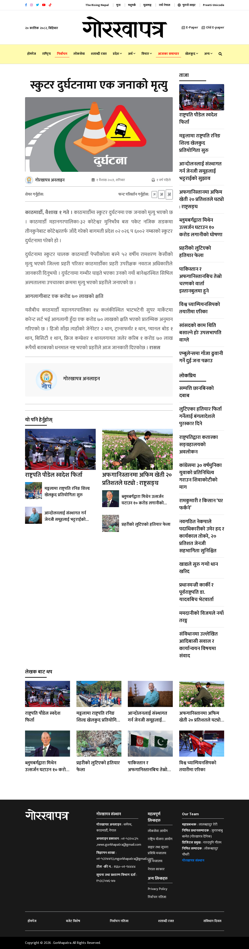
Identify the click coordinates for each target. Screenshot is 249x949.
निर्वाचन (62, 54)
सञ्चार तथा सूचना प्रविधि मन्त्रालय (158, 850)
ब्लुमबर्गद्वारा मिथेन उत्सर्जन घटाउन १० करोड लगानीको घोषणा (143, 503)
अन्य (208, 54)
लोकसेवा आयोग (158, 831)
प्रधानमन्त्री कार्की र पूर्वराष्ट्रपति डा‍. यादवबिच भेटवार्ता (196, 592)
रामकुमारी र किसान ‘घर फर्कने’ (201, 504)
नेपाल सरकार (156, 869)
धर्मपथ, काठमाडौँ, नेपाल (114, 827)
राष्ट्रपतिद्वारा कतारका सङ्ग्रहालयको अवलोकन (198, 444)
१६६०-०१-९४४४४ (125, 867)
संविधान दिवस (212, 921)
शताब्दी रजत (99, 54)
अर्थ (131, 54)
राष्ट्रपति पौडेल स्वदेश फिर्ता (53, 475)
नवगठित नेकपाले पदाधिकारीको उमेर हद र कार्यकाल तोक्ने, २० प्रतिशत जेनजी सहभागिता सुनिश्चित (201, 536)
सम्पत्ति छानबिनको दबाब (196, 392)
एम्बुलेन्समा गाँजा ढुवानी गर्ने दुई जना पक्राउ (201, 357)
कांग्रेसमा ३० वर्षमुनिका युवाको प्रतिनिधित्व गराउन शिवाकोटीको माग (200, 476)
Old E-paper (212, 27)
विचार (147, 54)
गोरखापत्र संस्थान (193, 860)
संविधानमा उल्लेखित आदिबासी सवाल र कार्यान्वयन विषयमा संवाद (198, 645)
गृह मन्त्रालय (155, 861)
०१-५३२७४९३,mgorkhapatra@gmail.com (124, 859)
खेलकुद (191, 54)
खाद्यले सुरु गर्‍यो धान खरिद (198, 568)
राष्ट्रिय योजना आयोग (160, 839)
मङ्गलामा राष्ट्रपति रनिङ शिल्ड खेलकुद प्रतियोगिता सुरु (67, 492)
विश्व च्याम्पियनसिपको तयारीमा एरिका (199, 308)
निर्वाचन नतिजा (157, 897)
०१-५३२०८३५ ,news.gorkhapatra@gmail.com (118, 842)
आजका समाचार (168, 54)
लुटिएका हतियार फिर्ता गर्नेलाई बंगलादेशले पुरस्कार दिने (200, 416)
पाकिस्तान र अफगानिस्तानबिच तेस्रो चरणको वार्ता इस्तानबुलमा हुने (200, 280)
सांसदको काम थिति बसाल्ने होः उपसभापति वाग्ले (200, 332)
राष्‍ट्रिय (46, 54)
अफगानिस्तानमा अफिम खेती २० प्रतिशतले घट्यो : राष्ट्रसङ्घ (137, 479)
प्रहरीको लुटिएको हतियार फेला (146, 524)
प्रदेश (117, 54)
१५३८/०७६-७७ (105, 881)
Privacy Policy (157, 889)
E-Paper (190, 27)
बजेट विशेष (73, 921)
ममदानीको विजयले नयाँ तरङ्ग (201, 617)
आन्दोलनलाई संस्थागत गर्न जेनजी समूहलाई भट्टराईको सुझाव (65, 519)
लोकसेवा (79, 54)
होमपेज (31, 54)
